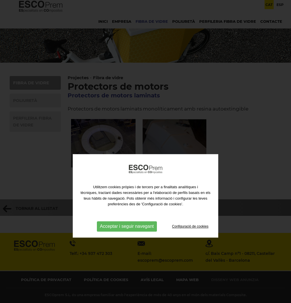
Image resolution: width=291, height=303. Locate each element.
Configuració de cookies (190, 240)
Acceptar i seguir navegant (127, 240)
